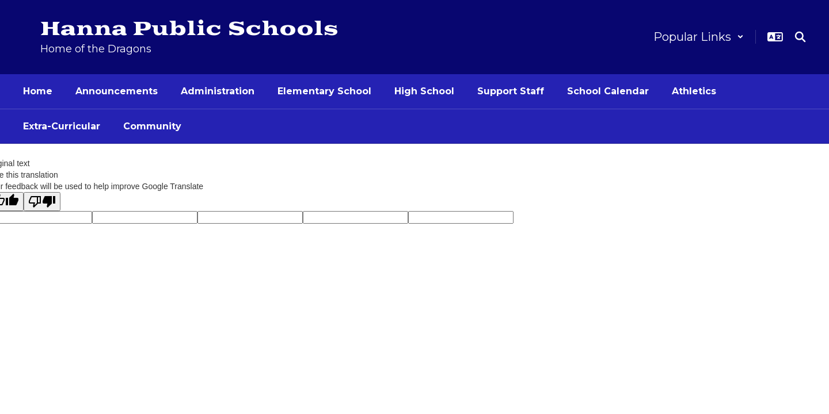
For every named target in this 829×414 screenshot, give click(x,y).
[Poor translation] (42, 201)
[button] (698, 37)
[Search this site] (800, 37)
